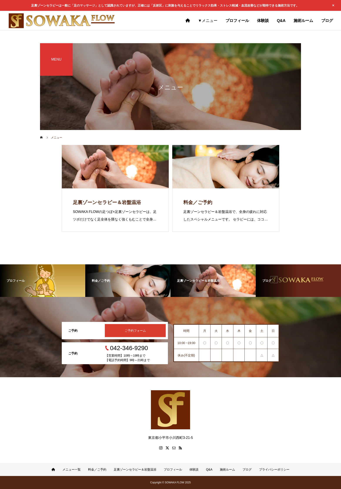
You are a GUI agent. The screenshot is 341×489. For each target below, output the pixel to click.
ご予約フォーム (135, 330)
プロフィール (173, 469)
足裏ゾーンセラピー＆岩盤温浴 (135, 469)
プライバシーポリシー (274, 469)
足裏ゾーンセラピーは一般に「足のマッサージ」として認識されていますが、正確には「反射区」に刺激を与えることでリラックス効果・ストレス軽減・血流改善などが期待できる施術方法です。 (165, 5)
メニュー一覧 (71, 469)
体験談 (194, 469)
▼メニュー (207, 20)
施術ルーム (227, 469)
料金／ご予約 (97, 469)
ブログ (247, 469)
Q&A (209, 469)
